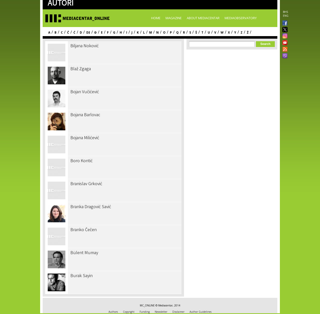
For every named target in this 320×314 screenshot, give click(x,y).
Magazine (174, 18)
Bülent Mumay (84, 253)
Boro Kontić (81, 161)
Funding (145, 311)
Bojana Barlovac (85, 115)
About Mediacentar (203, 18)
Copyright (129, 311)
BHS (285, 12)
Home (156, 18)
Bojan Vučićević (84, 92)
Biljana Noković (84, 46)
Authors (113, 311)
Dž (88, 32)
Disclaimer (178, 311)
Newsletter (161, 311)
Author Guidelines (200, 311)
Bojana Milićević (84, 138)
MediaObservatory (241, 18)
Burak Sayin (81, 276)
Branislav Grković (86, 184)
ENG (285, 15)
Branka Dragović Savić (90, 207)
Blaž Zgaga (80, 69)
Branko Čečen (83, 230)
